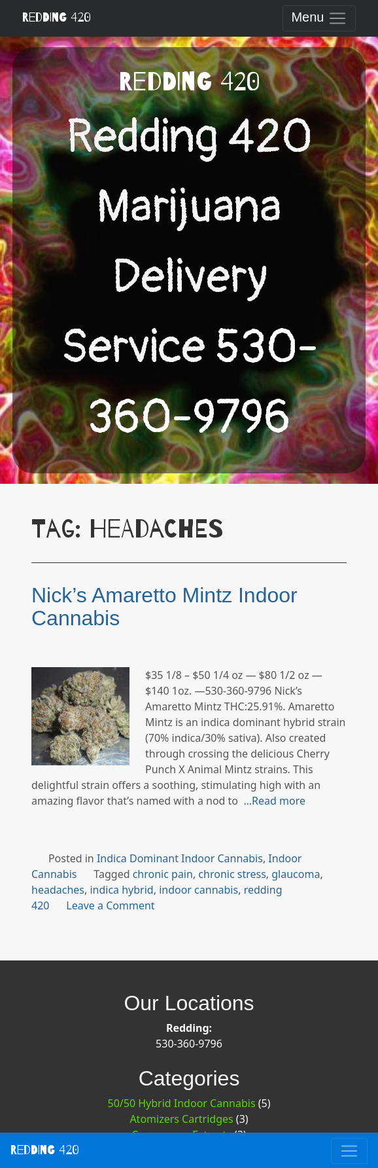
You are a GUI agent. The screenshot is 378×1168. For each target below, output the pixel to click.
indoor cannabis (198, 890)
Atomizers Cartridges (181, 1119)
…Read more (274, 801)
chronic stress (232, 874)
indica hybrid (121, 890)
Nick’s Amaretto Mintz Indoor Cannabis (164, 606)
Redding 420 (56, 17)
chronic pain (163, 874)
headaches (57, 890)
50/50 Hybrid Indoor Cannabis (182, 1103)
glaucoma (295, 874)
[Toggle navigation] (319, 18)
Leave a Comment (110, 905)
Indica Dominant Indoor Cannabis (180, 858)
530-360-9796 (189, 1043)
